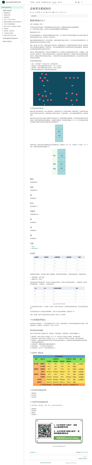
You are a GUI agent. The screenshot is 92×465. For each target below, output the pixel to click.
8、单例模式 (5, 28)
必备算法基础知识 (6, 7)
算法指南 (54, 2)
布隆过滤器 (34, 248)
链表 (36, 190)
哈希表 (36, 214)
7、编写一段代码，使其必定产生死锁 (11, 26)
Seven (33, 12)
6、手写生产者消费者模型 (8, 24)
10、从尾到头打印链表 (7, 33)
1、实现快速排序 (6, 12)
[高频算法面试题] (59, 457)
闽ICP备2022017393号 (45, 462)
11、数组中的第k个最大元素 (9, 35)
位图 (33, 246)
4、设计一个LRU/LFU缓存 (8, 19)
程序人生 (60, 2)
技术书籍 (38, 2)
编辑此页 (33, 452)
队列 (36, 206)
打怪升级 (32, 2)
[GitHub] (76, 2)
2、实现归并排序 (6, 15)
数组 (36, 182)
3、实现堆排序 (5, 17)
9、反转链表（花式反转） (8, 31)
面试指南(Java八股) (46, 2)
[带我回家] (11, 2)
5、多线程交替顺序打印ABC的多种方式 (12, 22)
